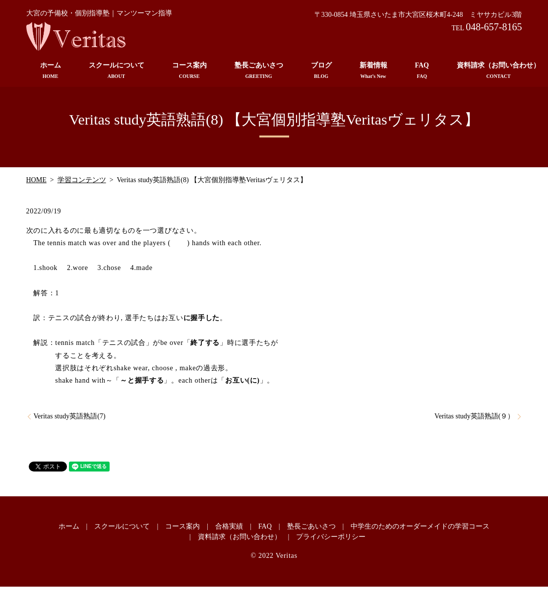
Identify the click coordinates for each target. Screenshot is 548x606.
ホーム (50, 71)
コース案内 (189, 71)
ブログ (321, 71)
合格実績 (229, 526)
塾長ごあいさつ (259, 71)
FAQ (422, 71)
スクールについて (116, 71)
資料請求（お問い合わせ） (239, 536)
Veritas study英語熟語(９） (474, 416)
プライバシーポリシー (330, 536)
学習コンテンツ (82, 180)
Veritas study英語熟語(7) (70, 416)
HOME (36, 180)
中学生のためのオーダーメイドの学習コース (420, 526)
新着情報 (373, 71)
